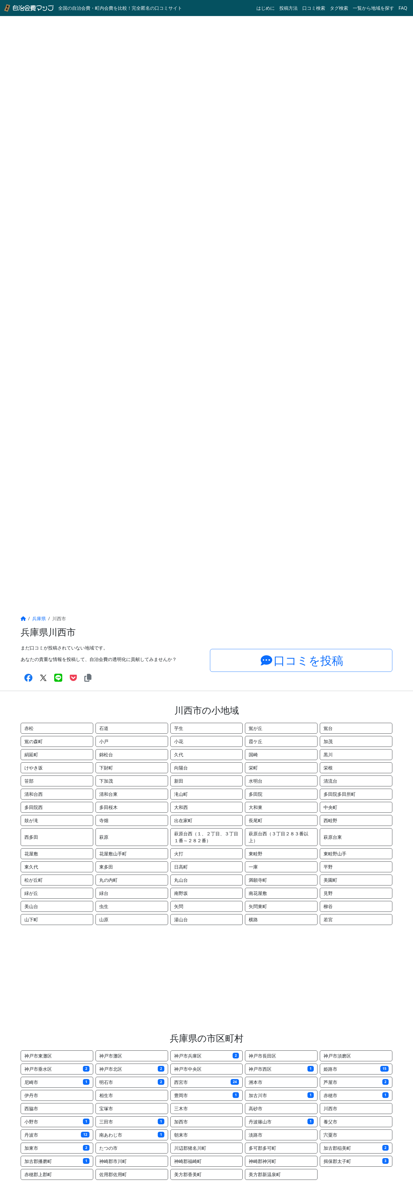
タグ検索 (339, 8)
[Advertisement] (206, 979)
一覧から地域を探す (373, 8)
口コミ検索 (313, 8)
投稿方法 (288, 8)
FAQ (403, 8)
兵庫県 (39, 618)
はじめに (265, 8)
